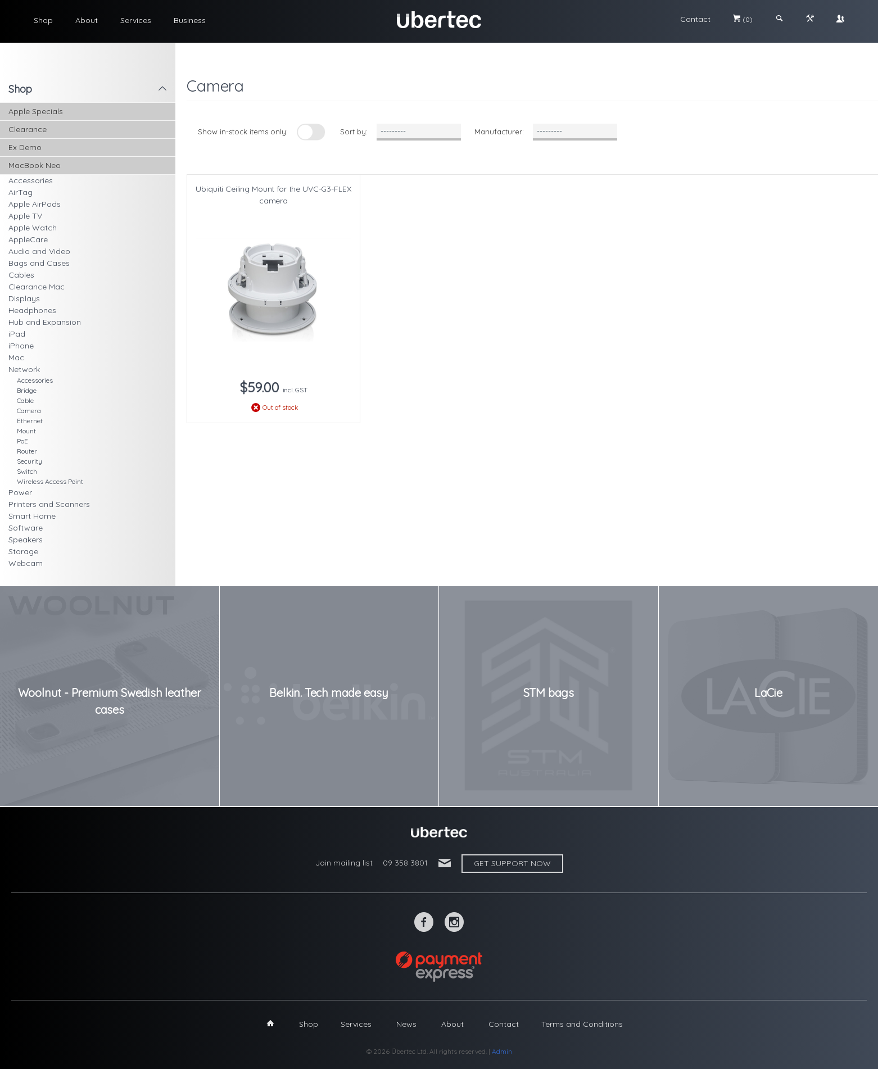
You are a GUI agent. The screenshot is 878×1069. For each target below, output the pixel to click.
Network (24, 369)
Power (20, 492)
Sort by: (354, 131)
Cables (21, 275)
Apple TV (25, 216)
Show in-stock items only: (243, 131)
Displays (24, 298)
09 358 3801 (405, 863)
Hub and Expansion (44, 322)
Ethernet (30, 420)
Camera (29, 410)
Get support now (512, 863)
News (406, 1024)
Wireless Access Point (50, 481)
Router (27, 451)
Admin (502, 1051)
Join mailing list (344, 863)
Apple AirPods (34, 204)
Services (135, 20)
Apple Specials (35, 111)
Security (29, 461)
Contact (695, 19)
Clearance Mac (36, 287)
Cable (25, 400)
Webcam (25, 563)
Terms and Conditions (582, 1024)
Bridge (27, 390)
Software (25, 528)
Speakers (25, 539)
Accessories (30, 180)
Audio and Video (39, 251)
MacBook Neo (34, 165)
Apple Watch (32, 228)
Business (190, 20)
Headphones (32, 310)
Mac (16, 357)
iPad (16, 334)
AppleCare (28, 239)
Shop (43, 20)
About (86, 20)
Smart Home (32, 516)
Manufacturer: (499, 131)
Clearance (27, 129)
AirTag (20, 192)
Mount (26, 431)
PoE (22, 441)
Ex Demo (25, 147)
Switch (27, 471)
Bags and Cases (39, 263)
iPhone (21, 346)
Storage (23, 551)
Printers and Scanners (49, 504)
